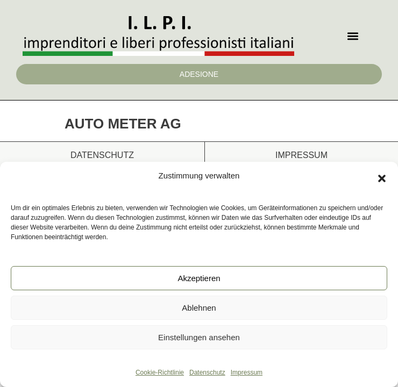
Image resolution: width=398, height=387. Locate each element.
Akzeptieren (198, 278)
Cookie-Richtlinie (160, 372)
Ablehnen (199, 307)
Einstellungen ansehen (199, 337)
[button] (381, 178)
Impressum (246, 372)
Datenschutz (207, 372)
